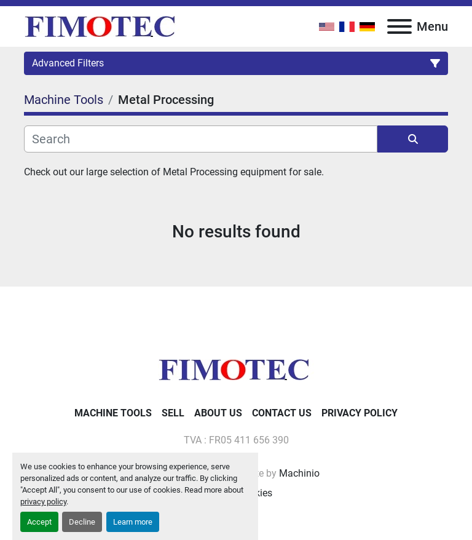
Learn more (132, 521)
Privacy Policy (359, 413)
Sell (173, 413)
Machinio (299, 473)
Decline (82, 521)
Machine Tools (113, 413)
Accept (39, 521)
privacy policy (43, 501)
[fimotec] (236, 369)
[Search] (200, 139)
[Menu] (399, 26)
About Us (218, 413)
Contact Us (282, 413)
